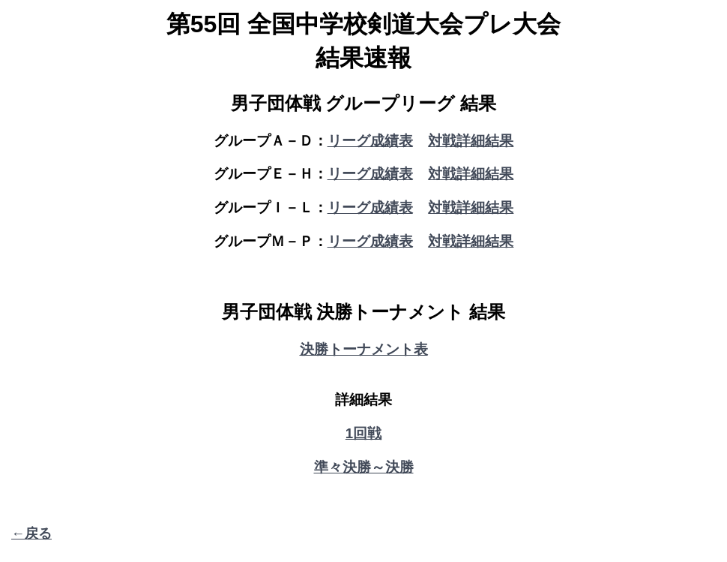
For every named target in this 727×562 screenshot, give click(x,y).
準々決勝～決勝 (364, 467)
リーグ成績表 (370, 141)
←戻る (31, 533)
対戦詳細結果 (470, 141)
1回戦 (363, 433)
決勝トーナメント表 (364, 349)
